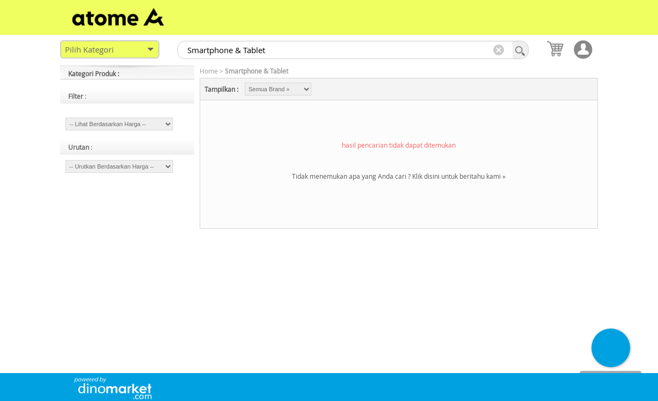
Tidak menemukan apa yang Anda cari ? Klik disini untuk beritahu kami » (399, 176)
